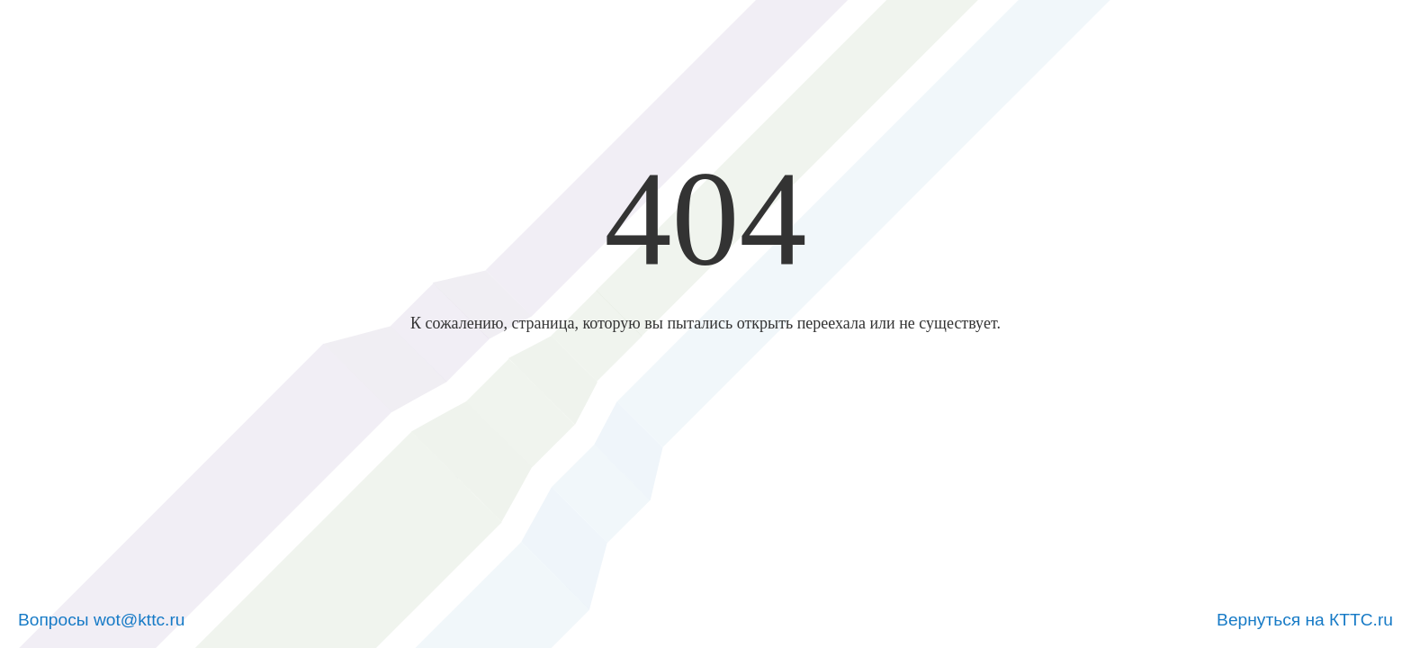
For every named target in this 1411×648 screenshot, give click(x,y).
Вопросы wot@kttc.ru (101, 619)
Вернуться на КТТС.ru (1305, 619)
